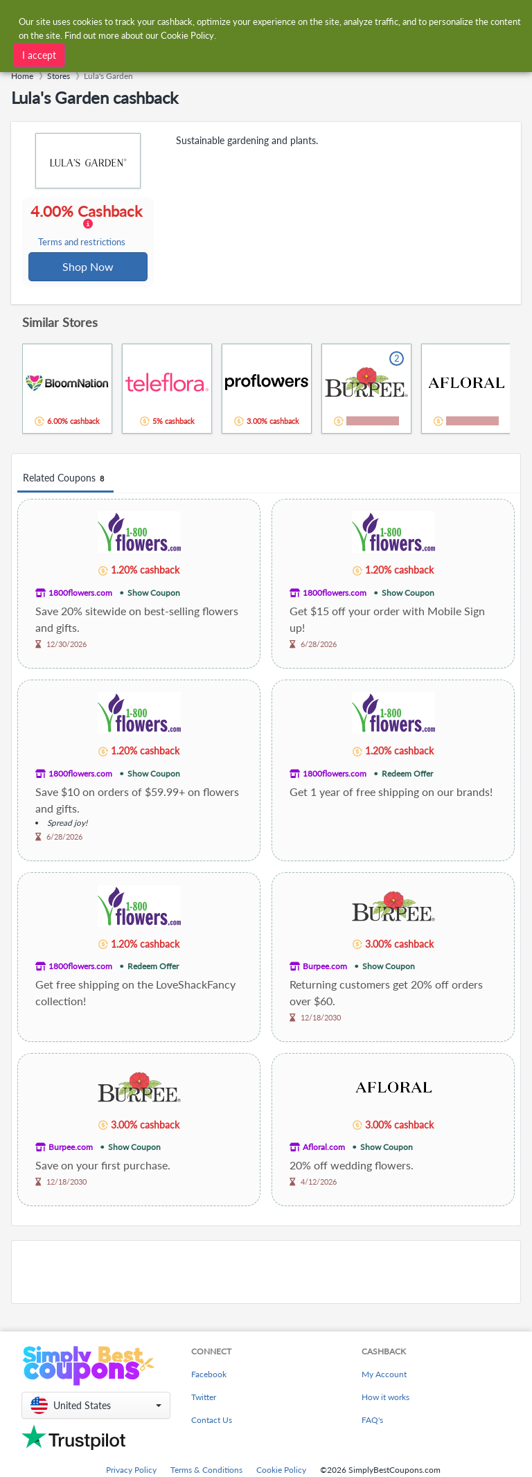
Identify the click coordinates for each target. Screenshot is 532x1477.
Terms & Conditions (206, 1471)
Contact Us (211, 1421)
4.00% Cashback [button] (87, 225)
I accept (39, 54)
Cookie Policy (281, 1471)
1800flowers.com (80, 594)
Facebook (209, 1375)
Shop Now (88, 267)
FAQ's (372, 1421)
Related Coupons (65, 479)
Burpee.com (325, 967)
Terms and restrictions (82, 242)
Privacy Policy (131, 1471)
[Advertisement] (266, 1273)
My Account (384, 1375)
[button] (95, 1406)
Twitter (203, 1398)
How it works (385, 1398)
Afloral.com (324, 1148)
